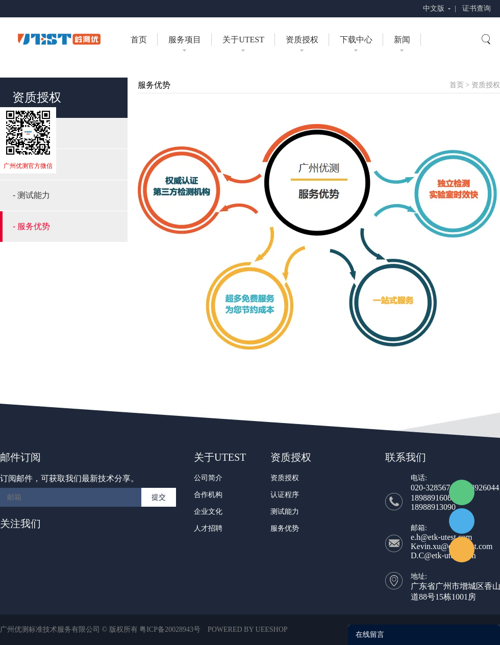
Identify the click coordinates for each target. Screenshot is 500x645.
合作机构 (208, 495)
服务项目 (184, 39)
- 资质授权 (31, 133)
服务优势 (284, 528)
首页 (139, 39)
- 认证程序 (31, 164)
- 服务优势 (31, 226)
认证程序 (284, 495)
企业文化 (208, 511)
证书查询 (476, 8)
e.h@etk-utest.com (441, 537)
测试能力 (284, 511)
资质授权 (302, 39)
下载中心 (356, 39)
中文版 (433, 8)
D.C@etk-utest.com (443, 555)
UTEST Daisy (461, 521)
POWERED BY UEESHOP (248, 629)
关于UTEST (243, 39)
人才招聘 (208, 528)
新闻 (402, 39)
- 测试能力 (31, 195)
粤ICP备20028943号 (170, 629)
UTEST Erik (461, 549)
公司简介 (208, 478)
